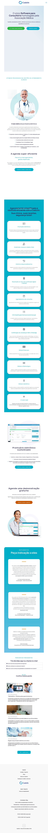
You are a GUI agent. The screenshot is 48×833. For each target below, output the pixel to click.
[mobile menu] (46, 2)
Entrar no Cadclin (24, 776)
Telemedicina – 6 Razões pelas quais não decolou (20, 696)
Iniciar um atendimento (24, 791)
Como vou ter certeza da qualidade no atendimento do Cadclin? (22, 668)
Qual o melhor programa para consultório (24, 802)
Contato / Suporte (24, 772)
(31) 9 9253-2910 (21, 814)
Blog (24, 774)
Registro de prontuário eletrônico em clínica (18, 740)
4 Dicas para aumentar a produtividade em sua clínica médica (22, 718)
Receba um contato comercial (24, 778)
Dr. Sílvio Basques (13, 694)
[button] (16, 28)
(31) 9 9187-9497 (22, 817)
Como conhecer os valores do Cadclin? (16, 666)
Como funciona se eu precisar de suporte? (17, 663)
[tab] (24, 663)
